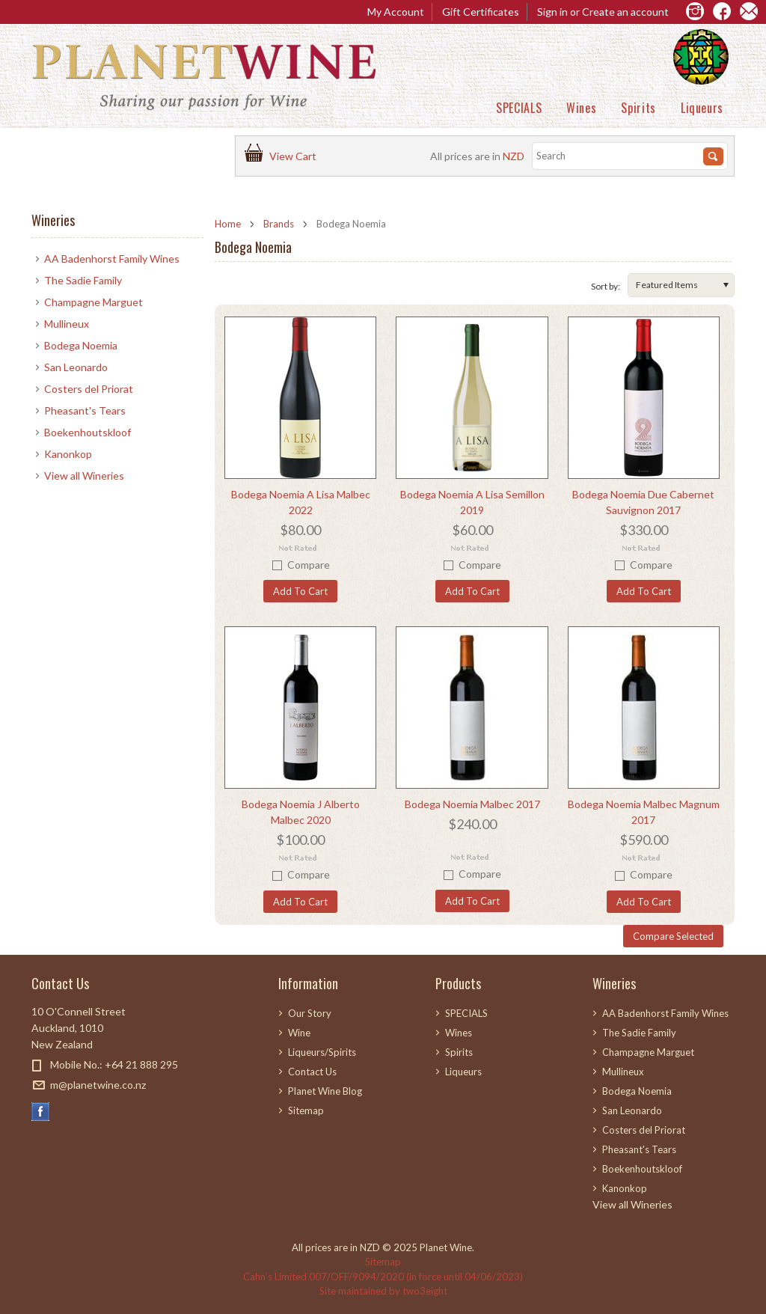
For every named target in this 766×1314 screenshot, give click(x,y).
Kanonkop (68, 453)
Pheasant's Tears (85, 410)
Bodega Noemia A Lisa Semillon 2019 (472, 502)
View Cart (295, 156)
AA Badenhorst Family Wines (112, 258)
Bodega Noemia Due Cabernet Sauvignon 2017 (643, 502)
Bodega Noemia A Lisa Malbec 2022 (300, 502)
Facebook (40, 1111)
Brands (278, 224)
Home (228, 224)
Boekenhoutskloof (87, 432)
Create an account (625, 11)
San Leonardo (76, 367)
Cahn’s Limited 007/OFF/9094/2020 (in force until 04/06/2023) (383, 1277)
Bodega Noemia (80, 345)
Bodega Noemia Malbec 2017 (472, 804)
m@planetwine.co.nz (98, 1084)
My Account (395, 11)
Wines (581, 108)
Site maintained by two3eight (383, 1291)
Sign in (552, 11)
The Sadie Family (83, 280)
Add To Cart (300, 591)
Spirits (638, 108)
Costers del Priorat (88, 388)
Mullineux (66, 323)
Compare (308, 564)
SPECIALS (519, 108)
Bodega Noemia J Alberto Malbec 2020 (301, 812)
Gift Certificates (480, 11)
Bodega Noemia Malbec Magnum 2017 (644, 812)
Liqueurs (702, 108)
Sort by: (605, 286)
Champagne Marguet (93, 302)
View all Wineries (84, 475)
